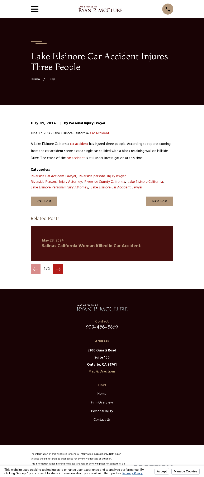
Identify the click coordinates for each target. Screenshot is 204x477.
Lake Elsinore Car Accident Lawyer (116, 187)
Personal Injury (102, 411)
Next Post (159, 201)
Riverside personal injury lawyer (102, 176)
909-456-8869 (102, 327)
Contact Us (102, 420)
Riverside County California (104, 182)
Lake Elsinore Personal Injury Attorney (59, 187)
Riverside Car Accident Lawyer (53, 176)
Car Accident (99, 133)
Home (101, 394)
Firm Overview (102, 402)
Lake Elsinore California (145, 182)
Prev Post (44, 201)
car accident (79, 144)
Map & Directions (102, 371)
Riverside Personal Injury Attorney (56, 182)
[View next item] (58, 269)
